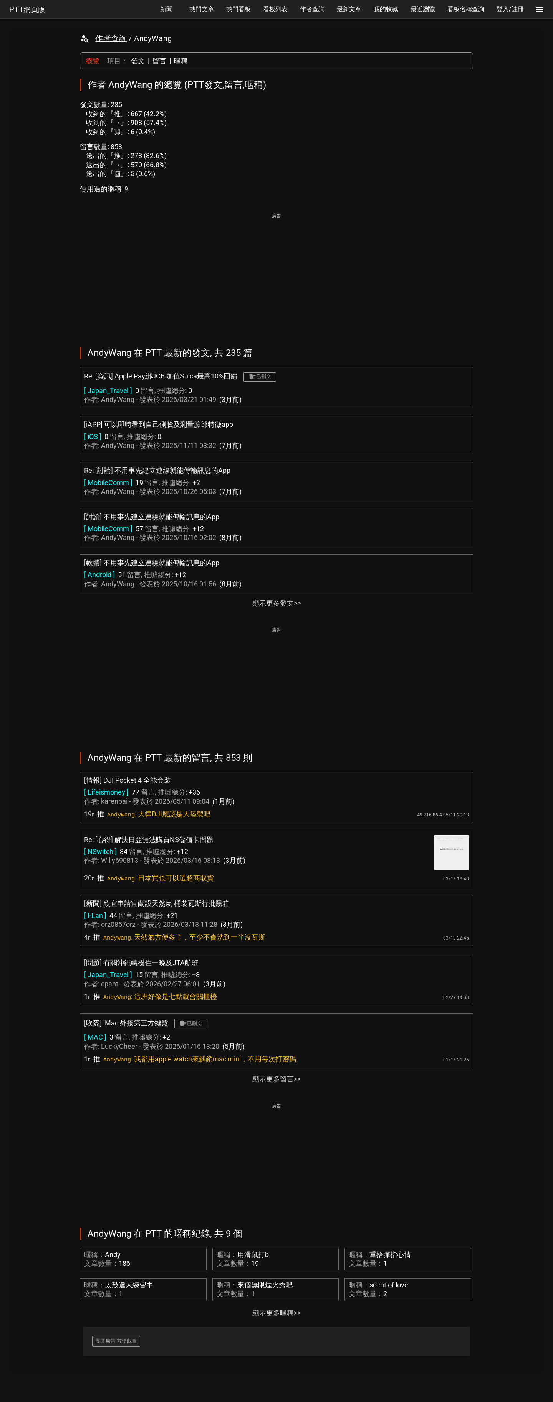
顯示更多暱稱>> (276, 1313)
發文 (138, 61)
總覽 (92, 61)
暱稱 (181, 61)
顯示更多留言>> (276, 1079)
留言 (159, 61)
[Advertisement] (276, 274)
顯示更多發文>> (276, 603)
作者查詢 (111, 38)
